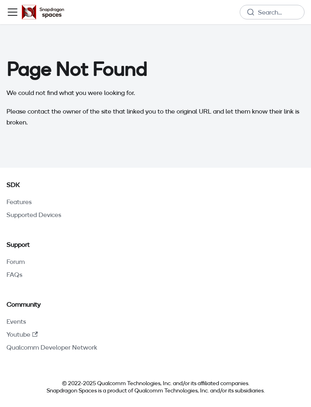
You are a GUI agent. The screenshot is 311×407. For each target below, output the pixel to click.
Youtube (22, 334)
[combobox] (272, 12)
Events (16, 321)
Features (19, 202)
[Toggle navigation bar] (12, 12)
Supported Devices (33, 215)
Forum (15, 261)
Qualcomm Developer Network (51, 347)
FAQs (14, 274)
